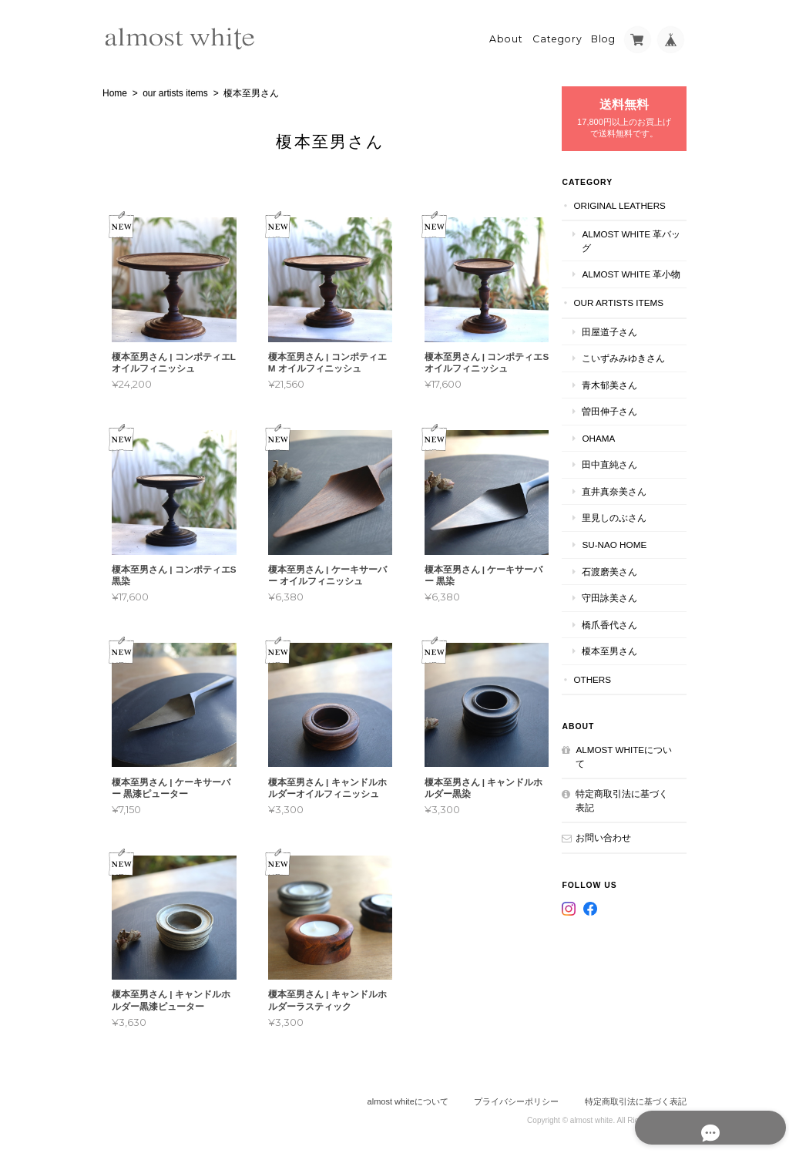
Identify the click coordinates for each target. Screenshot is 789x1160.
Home (114, 90)
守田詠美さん (618, 608)
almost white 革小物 (635, 278)
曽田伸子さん (618, 421)
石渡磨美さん (618, 582)
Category (557, 36)
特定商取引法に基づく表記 (626, 811)
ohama (607, 448)
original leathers (629, 202)
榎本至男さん (618, 661)
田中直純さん (618, 475)
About (506, 36)
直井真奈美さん (623, 501)
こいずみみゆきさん (632, 368)
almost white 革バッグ (635, 238)
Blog (603, 36)
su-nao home (623, 555)
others (601, 689)
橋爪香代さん (618, 635)
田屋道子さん (618, 342)
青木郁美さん (618, 395)
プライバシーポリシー (516, 1098)
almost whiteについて (628, 766)
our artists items (175, 90)
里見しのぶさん (623, 528)
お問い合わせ (612, 848)
